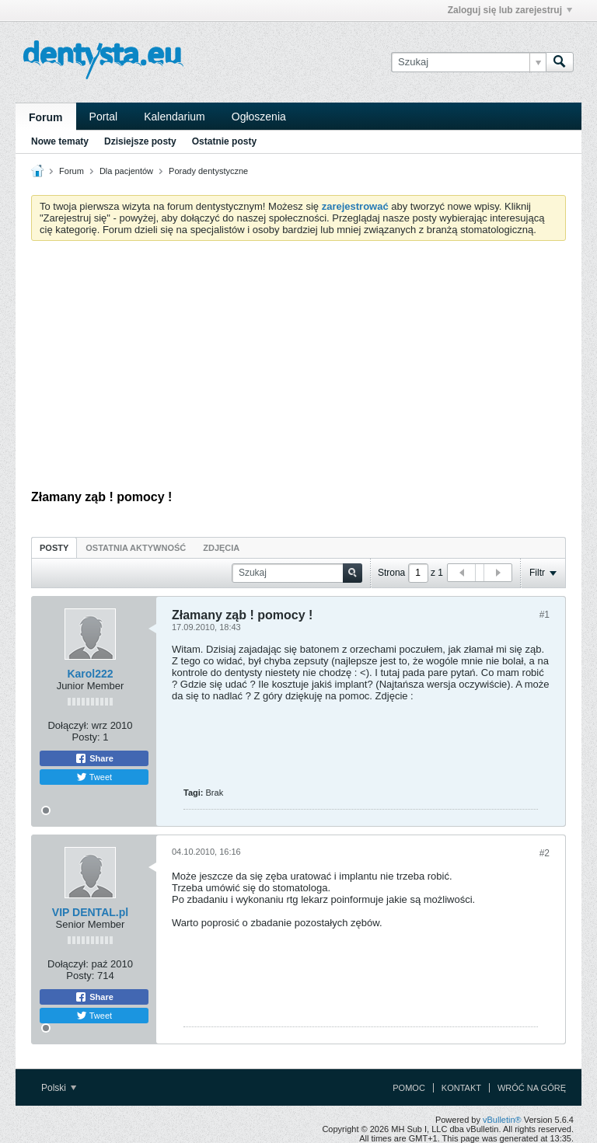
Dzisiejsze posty (140, 141)
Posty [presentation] (54, 547)
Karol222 (90, 673)
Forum (46, 117)
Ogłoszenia (259, 116)
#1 (544, 614)
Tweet (94, 777)
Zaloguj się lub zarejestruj (510, 10)
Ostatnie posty (224, 141)
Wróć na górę (532, 1087)
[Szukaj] (468, 62)
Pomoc (409, 1087)
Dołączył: (68, 725)
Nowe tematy (60, 141)
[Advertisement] (298, 369)
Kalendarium (174, 116)
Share (94, 758)
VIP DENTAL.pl (90, 912)
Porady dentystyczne (208, 171)
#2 (544, 853)
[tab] (54, 547)
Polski (58, 1087)
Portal (103, 116)
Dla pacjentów (126, 171)
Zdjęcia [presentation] (221, 547)
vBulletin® (502, 1119)
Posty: (86, 737)
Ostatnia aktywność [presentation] (136, 547)
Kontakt (461, 1087)
